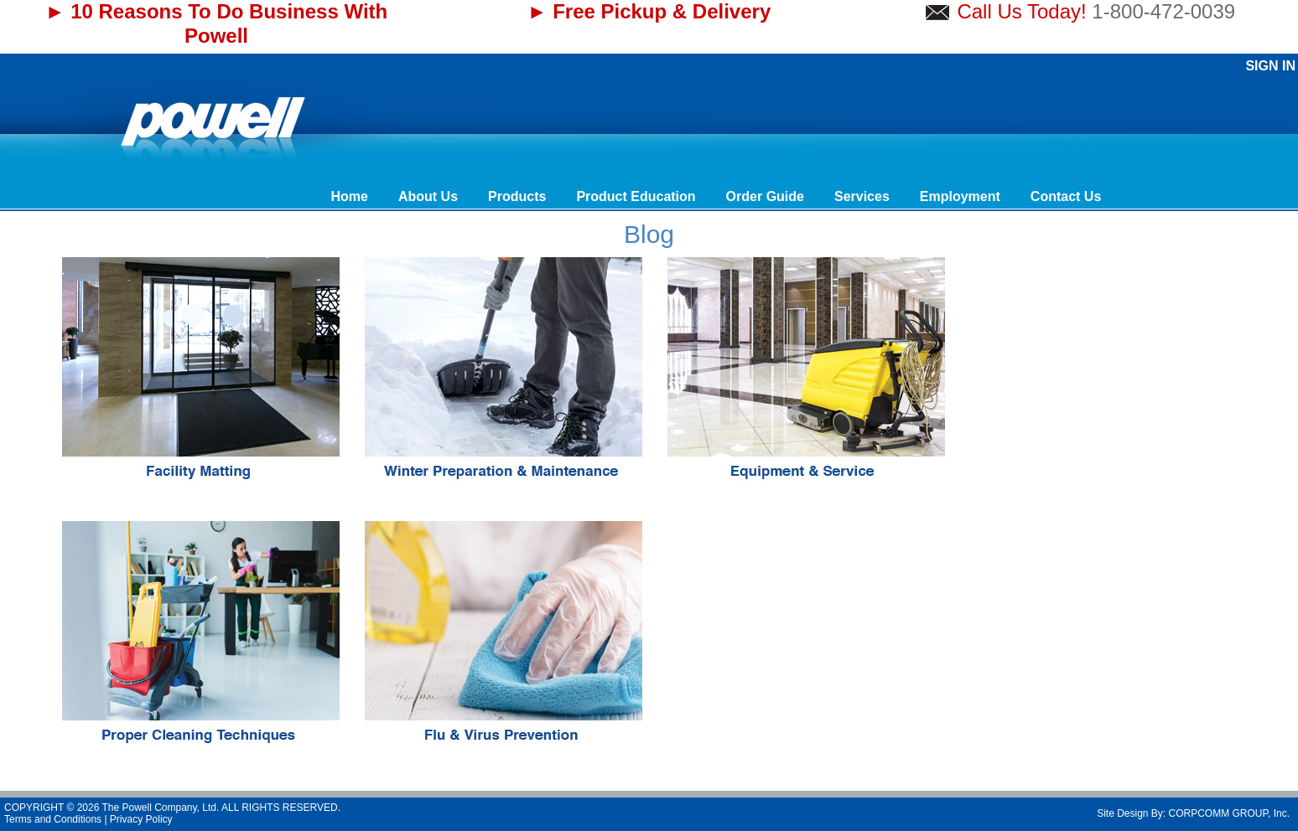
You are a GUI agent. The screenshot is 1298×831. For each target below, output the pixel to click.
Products (517, 196)
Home (348, 196)
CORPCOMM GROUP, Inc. (1229, 813)
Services (862, 196)
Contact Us (1066, 196)
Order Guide (765, 196)
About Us (428, 196)
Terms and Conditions (52, 819)
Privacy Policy (141, 819)
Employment (960, 196)
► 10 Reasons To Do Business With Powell (216, 23)
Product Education (635, 196)
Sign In (1270, 66)
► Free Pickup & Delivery (649, 11)
